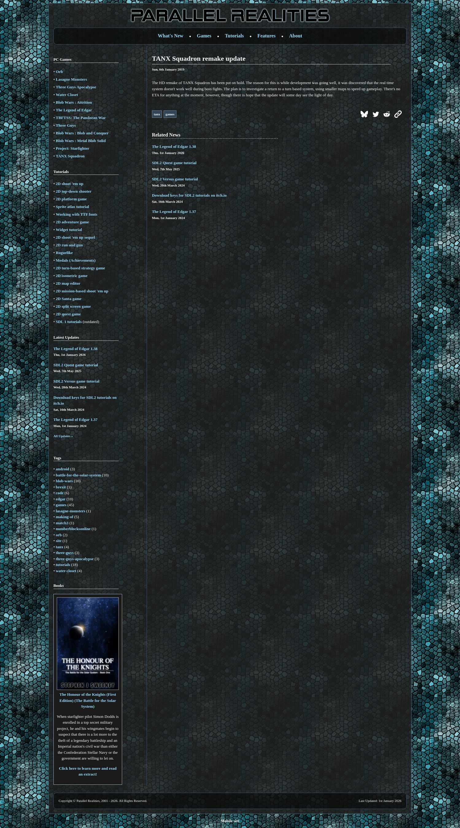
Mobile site (230, 820)
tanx (60, 547)
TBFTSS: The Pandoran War (81, 117)
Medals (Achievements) (76, 260)
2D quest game (68, 314)
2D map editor (68, 283)
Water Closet (67, 94)
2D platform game (71, 199)
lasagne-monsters (70, 511)
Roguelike (64, 252)
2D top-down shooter (73, 191)
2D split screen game (73, 306)
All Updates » (63, 436)
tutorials (63, 564)
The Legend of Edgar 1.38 (75, 348)
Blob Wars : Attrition (74, 102)
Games (204, 35)
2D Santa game (69, 298)
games (61, 505)
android (62, 469)
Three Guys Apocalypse (76, 87)
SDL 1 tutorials (69, 321)
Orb (59, 71)
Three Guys (66, 125)
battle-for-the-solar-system (78, 475)
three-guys (65, 552)
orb (59, 535)
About (295, 35)
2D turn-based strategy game (80, 268)
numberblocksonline (73, 528)
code (60, 493)
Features (266, 35)
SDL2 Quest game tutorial (75, 365)
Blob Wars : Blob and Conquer (82, 133)
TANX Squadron (70, 156)
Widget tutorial (69, 229)
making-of (64, 516)
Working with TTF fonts (76, 214)
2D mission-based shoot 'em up (82, 291)
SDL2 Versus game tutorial (76, 381)
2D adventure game (72, 222)
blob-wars (64, 481)
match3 (62, 523)
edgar (61, 499)
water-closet (66, 570)
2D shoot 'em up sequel (75, 237)
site (59, 540)
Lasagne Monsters (71, 79)
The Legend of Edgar (74, 110)
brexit (61, 487)
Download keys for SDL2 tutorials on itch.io (189, 195)
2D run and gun (69, 245)
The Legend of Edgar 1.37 (75, 419)
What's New (170, 35)
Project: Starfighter (72, 148)
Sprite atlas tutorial (72, 206)
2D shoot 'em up (69, 183)
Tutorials (234, 35)
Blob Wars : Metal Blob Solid (81, 140)
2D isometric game (71, 275)
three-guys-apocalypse (75, 558)
